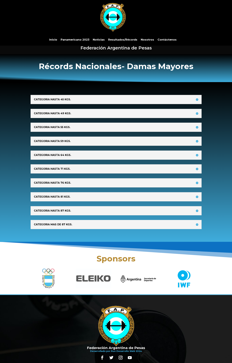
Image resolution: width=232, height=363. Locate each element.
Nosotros (147, 39)
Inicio (53, 39)
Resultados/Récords (122, 39)
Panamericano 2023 (75, 39)
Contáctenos (167, 39)
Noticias (99, 39)
